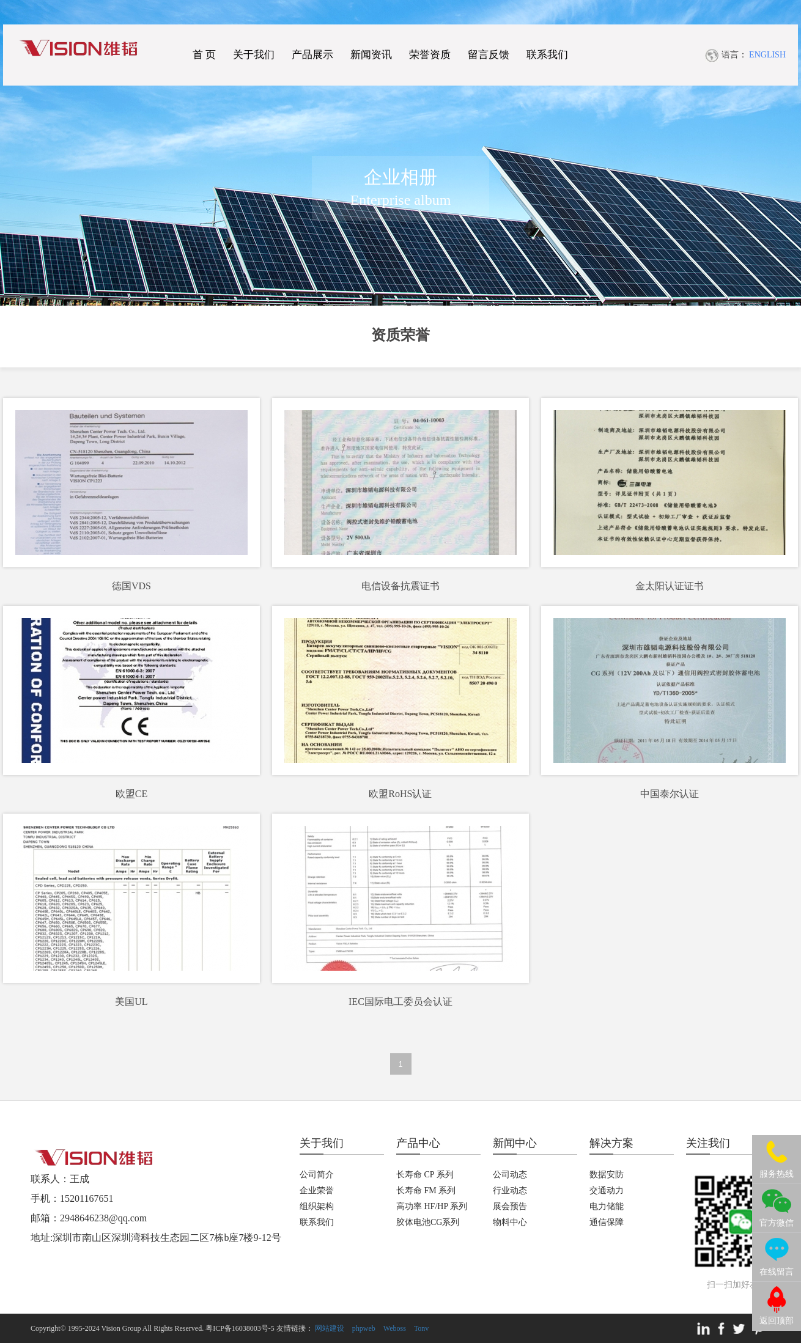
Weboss (394, 1328)
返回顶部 (776, 1320)
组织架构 (317, 1206)
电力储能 (606, 1206)
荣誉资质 (430, 55)
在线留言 (776, 1271)
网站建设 (329, 1328)
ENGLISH (767, 54)
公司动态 (510, 1174)
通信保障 (606, 1222)
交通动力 (606, 1190)
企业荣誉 (317, 1190)
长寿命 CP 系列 (425, 1174)
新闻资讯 (371, 55)
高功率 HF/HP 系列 (431, 1206)
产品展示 (312, 55)
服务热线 (776, 1174)
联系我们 (547, 55)
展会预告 (510, 1206)
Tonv (421, 1328)
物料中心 (510, 1222)
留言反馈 (488, 55)
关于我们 (254, 55)
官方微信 (776, 1222)
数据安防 (606, 1174)
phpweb (363, 1328)
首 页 (204, 55)
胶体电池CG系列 (427, 1222)
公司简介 (317, 1174)
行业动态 (510, 1190)
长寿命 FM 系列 (426, 1190)
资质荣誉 (400, 335)
